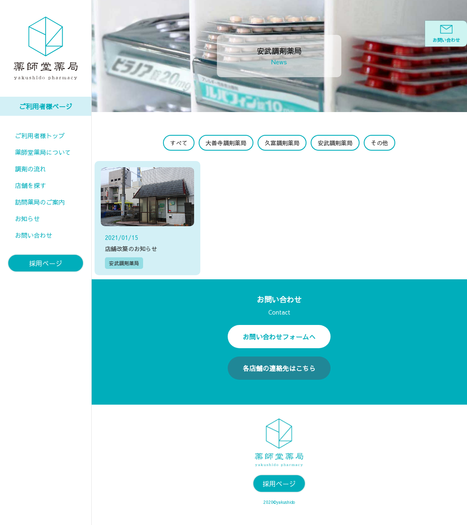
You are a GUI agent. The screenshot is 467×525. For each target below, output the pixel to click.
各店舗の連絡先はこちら (279, 368)
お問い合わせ (33, 235)
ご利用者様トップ (40, 135)
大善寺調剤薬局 (226, 143)
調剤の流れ (30, 168)
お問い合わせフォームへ (279, 336)
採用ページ (45, 263)
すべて (178, 143)
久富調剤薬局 (282, 143)
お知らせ (27, 218)
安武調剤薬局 (335, 143)
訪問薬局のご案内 (40, 202)
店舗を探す (30, 185)
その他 (379, 143)
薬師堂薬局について (43, 152)
